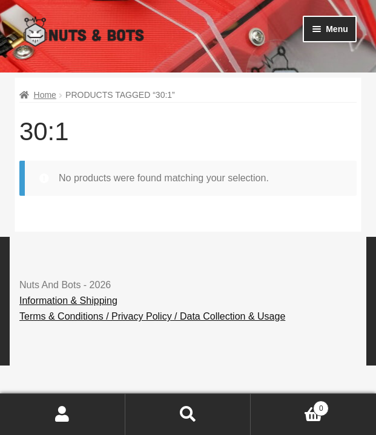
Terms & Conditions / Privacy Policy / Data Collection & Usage (152, 316)
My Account (62, 414)
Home (45, 95)
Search (188, 414)
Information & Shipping (68, 300)
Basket (290, 406)
